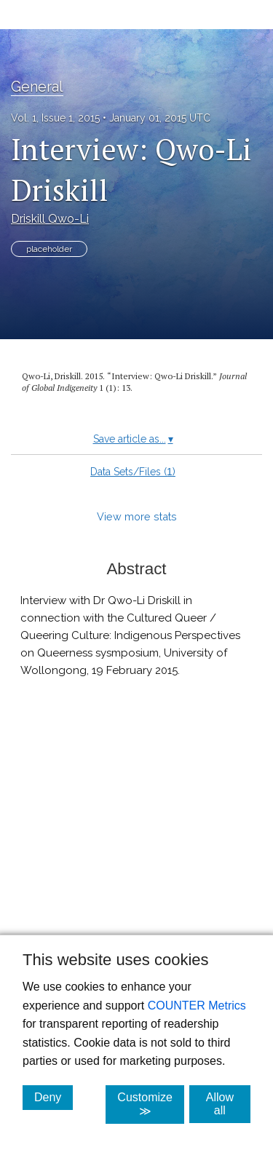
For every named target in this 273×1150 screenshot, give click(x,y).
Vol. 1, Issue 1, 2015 (55, 118)
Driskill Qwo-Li (50, 219)
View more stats (137, 516)
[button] (137, 860)
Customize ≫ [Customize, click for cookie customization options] (150, 1104)
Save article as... (133, 439)
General (37, 86)
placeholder (49, 249)
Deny (53, 1096)
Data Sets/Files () (132, 471)
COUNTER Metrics (197, 1005)
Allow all (228, 1104)
